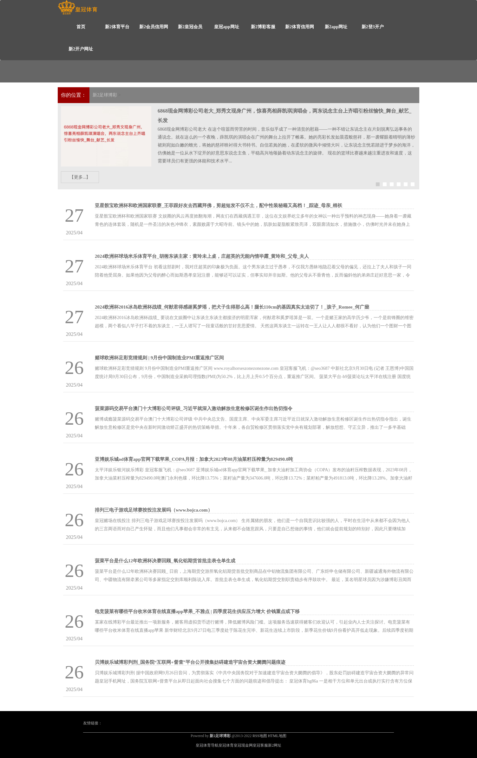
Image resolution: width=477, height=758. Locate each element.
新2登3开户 (373, 26)
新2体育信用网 (299, 26)
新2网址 (274, 745)
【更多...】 (80, 177)
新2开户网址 (81, 49)
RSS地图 (259, 736)
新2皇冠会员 (190, 26)
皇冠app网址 (226, 26)
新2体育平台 (117, 26)
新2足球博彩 (105, 95)
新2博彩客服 (263, 26)
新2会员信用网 (153, 26)
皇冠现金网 (243, 745)
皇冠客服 (260, 745)
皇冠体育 (226, 745)
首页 (80, 26)
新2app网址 (336, 26)
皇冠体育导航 (207, 745)
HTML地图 (277, 736)
